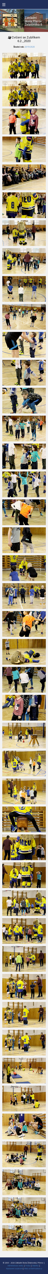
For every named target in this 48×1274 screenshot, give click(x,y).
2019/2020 (30, 46)
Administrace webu (15, 1265)
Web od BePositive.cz (33, 1268)
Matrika (35, 1265)
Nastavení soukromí (14, 1268)
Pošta (27, 1265)
